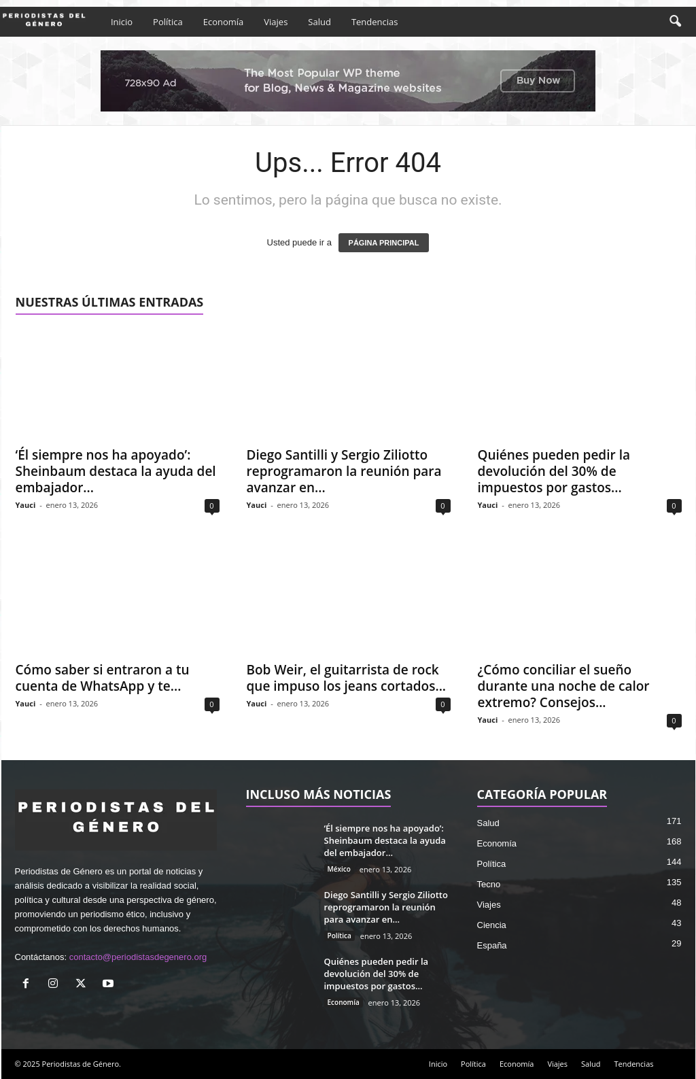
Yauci (26, 505)
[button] (675, 22)
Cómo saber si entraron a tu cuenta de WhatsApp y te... (103, 678)
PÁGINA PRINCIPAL (384, 243)
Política (168, 22)
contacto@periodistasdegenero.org (138, 957)
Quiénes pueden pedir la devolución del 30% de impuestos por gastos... (554, 471)
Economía (223, 22)
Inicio (122, 22)
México (339, 869)
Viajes (276, 22)
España (492, 945)
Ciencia (491, 925)
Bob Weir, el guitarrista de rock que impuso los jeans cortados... (347, 678)
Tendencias (374, 22)
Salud (319, 22)
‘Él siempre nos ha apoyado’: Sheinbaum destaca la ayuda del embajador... (116, 471)
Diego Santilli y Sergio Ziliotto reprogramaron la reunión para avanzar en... (344, 471)
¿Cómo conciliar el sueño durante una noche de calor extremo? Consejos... (564, 686)
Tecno (489, 884)
